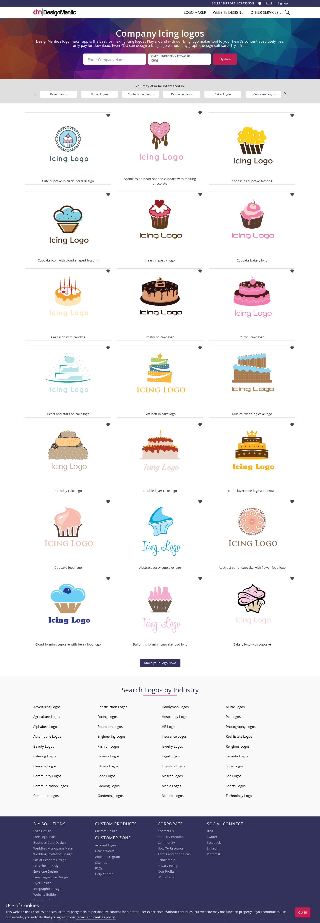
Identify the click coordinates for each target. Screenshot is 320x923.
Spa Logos (233, 774)
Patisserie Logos (181, 93)
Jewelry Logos (172, 745)
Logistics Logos (173, 765)
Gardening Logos (111, 794)
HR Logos (169, 725)
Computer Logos (46, 794)
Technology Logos (239, 794)
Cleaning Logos (44, 765)
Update (225, 59)
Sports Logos (236, 784)
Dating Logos (108, 715)
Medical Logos (173, 794)
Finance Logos (108, 755)
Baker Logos (58, 93)
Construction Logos (112, 705)
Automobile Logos (47, 735)
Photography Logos (241, 725)
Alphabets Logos (45, 725)
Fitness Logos (108, 765)
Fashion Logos (109, 745)
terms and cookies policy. (96, 917)
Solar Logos (235, 765)
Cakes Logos (223, 93)
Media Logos (171, 784)
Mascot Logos (172, 774)
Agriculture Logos (46, 715)
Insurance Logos (174, 735)
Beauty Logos (43, 745)
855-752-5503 (245, 3)
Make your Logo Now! (160, 662)
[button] (285, 93)
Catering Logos (44, 755)
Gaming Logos (109, 784)
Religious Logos (238, 745)
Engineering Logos (112, 735)
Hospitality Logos (175, 715)
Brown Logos (99, 93)
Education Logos (110, 725)
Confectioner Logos (141, 93)
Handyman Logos (175, 705)
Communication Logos (50, 784)
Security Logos (237, 755)
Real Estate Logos (239, 735)
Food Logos (106, 774)
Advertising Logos (46, 705)
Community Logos (47, 774)
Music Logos (235, 705)
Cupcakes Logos (264, 93)
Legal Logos (171, 755)
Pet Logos (233, 715)
